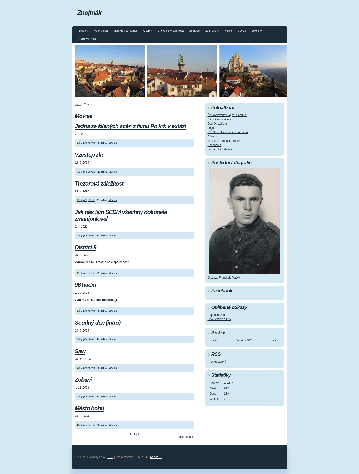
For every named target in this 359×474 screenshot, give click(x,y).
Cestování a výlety (219, 119)
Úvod (78, 104)
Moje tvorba (101, 30)
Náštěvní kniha (87, 38)
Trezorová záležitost (99, 183)
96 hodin (85, 285)
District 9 (85, 247)
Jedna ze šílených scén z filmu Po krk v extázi (130, 126)
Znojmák (89, 12)
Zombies (194, 30)
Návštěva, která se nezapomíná (228, 132)
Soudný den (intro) (98, 322)
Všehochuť (215, 145)
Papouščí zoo (216, 315)
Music (228, 30)
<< (215, 340)
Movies (242, 30)
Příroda (212, 136)
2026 (250, 340)
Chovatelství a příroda (171, 30)
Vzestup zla (89, 154)
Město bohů (89, 408)
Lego (211, 128)
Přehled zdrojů (217, 361)
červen (240, 340)
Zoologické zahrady (220, 149)
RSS (110, 457)
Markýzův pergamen (125, 30)
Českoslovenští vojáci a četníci (227, 115)
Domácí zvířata (217, 123)
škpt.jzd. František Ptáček (224, 140)
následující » (186, 437)
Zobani (83, 379)
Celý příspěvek (86, 143)
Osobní (147, 30)
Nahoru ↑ (156, 457)
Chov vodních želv (219, 319)
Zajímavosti (212, 30)
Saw (80, 351)
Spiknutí (83, 30)
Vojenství (257, 30)
